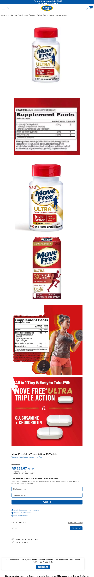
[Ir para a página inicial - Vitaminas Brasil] (47, 8)
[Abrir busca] (8, 8)
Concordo (43, 567)
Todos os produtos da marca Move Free (27, 457)
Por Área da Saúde (21, 15)
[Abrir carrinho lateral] (91, 8)
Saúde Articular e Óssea (38, 15)
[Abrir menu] (3, 8)
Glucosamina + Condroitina (57, 15)
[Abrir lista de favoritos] (86, 8)
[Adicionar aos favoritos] (80, 22)
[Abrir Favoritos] (86, 8)
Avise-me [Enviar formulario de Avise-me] (47, 502)
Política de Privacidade (43, 562)
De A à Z (10, 15)
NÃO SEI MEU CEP (75, 523)
